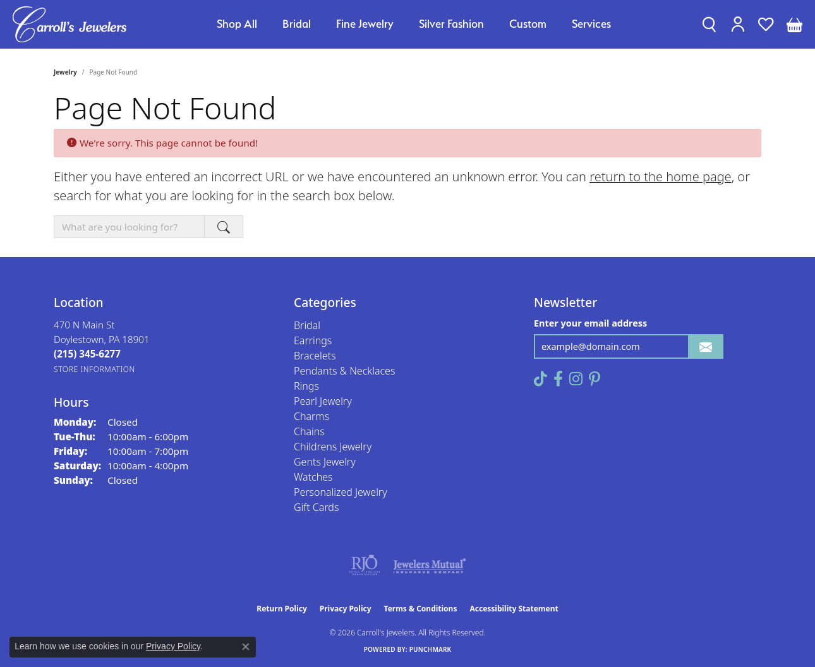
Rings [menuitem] (306, 386)
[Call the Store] (87, 353)
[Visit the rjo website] (364, 565)
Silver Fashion (451, 23)
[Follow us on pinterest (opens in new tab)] (594, 379)
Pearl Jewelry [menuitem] (323, 401)
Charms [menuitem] (311, 416)
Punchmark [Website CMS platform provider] (430, 649)
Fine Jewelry (365, 23)
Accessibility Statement (513, 608)
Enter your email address (590, 323)
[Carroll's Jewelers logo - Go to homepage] (69, 24)
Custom (527, 23)
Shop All (237, 23)
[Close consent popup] (246, 647)
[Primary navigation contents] (414, 24)
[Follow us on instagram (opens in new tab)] (576, 379)
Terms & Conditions (420, 608)
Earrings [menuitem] (313, 340)
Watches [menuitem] (313, 477)
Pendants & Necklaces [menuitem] (344, 371)
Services (591, 23)
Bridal (296, 23)
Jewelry (65, 72)
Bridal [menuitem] (307, 325)
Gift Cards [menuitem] (316, 507)
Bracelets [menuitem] (315, 356)
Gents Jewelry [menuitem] (325, 462)
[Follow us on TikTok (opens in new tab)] (540, 379)
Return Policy (282, 608)
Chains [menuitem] (309, 431)
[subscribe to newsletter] (705, 346)
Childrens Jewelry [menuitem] (332, 447)
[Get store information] (94, 369)
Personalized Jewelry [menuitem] (340, 492)
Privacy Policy (345, 608)
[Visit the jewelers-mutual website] (429, 565)
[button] (709, 24)
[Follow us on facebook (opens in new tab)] (558, 379)
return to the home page (660, 176)
